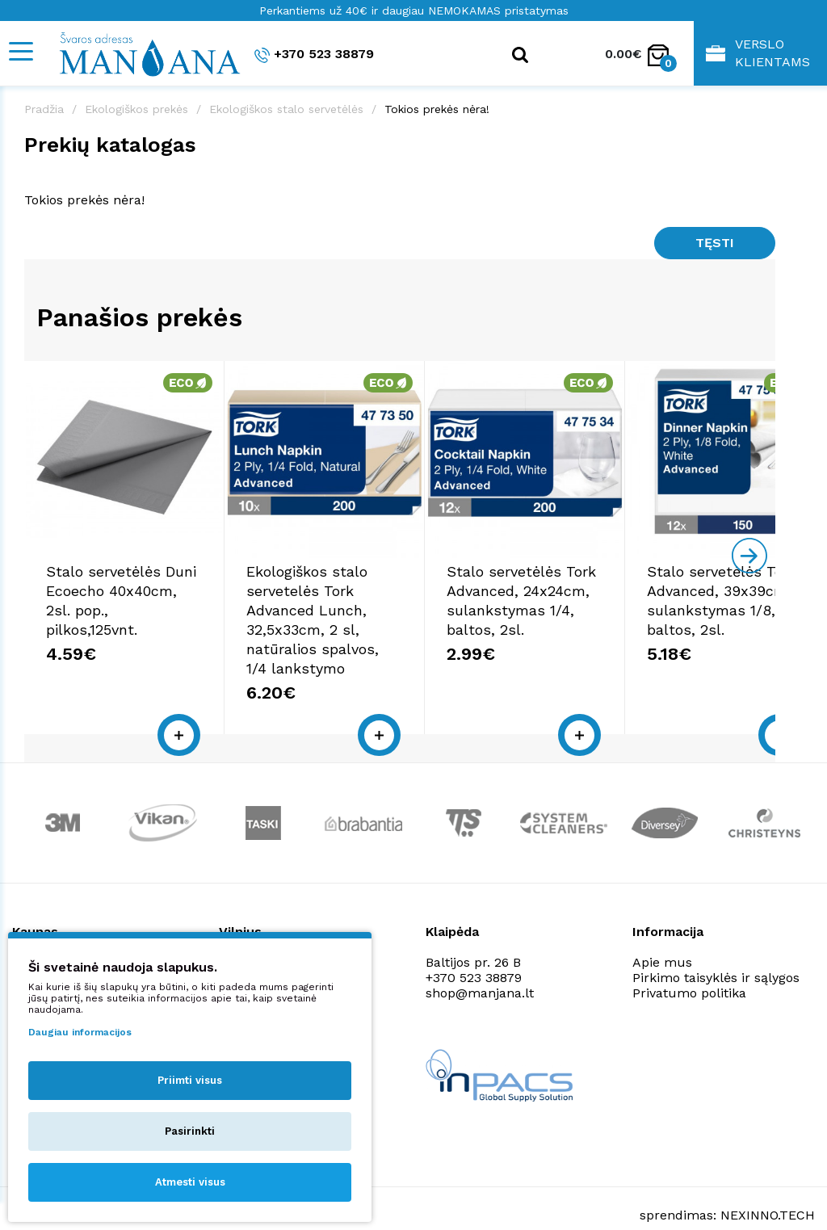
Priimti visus (189, 1080)
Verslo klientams (758, 52)
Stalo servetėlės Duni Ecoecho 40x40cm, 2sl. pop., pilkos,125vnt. (148, 604)
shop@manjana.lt (480, 967)
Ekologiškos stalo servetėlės (286, 109)
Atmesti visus (190, 1182)
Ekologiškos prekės (136, 109)
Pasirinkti (190, 1131)
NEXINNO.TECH (767, 1190)
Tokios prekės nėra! (436, 109)
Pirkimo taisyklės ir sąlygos (716, 951)
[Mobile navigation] (20, 51)
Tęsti (714, 242)
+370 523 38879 (314, 54)
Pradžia (44, 109)
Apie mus (662, 936)
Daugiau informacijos (80, 1032)
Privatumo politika (689, 967)
